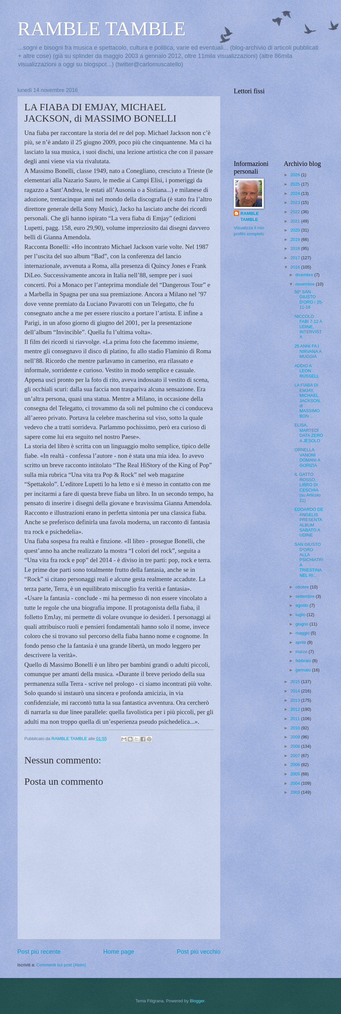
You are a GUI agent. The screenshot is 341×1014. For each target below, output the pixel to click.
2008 (295, 746)
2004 (295, 783)
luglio (301, 614)
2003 (295, 792)
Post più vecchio (198, 951)
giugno (302, 623)
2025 (295, 184)
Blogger (197, 1000)
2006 (295, 764)
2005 (295, 773)
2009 (295, 736)
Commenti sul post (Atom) (61, 964)
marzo (301, 651)
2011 (295, 718)
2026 (295, 174)
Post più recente (39, 951)
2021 (295, 221)
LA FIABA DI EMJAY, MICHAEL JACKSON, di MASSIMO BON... (307, 401)
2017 (295, 257)
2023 (295, 202)
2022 (295, 211)
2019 (295, 239)
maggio (303, 632)
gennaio (303, 669)
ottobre (302, 586)
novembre (305, 284)
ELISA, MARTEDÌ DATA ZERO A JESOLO (308, 433)
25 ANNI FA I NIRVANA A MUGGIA (307, 351)
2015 (295, 681)
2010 (295, 727)
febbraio (303, 660)
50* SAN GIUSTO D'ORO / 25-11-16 (308, 299)
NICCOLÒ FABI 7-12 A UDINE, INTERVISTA (308, 327)
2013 (295, 700)
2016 (295, 267)
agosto (302, 605)
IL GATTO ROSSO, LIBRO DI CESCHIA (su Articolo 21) (307, 487)
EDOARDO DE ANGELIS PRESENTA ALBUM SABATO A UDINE (308, 522)
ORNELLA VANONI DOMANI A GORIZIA (307, 457)
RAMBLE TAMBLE (101, 29)
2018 (295, 248)
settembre (305, 596)
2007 (295, 755)
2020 (295, 230)
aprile (301, 642)
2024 (295, 193)
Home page (118, 951)
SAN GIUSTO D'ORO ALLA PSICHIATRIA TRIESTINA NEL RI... (308, 560)
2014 (295, 690)
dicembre (304, 274)
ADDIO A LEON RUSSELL (306, 371)
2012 (295, 709)
